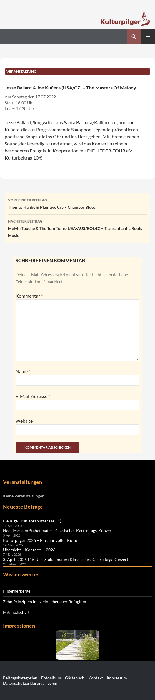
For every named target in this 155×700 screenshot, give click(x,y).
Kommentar (29, 295)
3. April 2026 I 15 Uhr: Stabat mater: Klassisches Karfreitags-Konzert (65, 559)
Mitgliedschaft (16, 612)
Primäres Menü (148, 36)
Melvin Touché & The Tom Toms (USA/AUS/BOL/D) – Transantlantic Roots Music (77, 228)
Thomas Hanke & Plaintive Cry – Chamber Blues (77, 203)
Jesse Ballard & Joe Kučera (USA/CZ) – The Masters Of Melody (70, 87)
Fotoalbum (51, 677)
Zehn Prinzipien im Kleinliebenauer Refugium (44, 601)
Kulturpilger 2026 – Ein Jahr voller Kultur (41, 540)
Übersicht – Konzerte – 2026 (29, 549)
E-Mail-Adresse (33, 396)
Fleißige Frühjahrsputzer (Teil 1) (32, 520)
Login (52, 683)
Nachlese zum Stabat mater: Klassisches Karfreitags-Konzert (58, 530)
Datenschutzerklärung (23, 683)
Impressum (117, 677)
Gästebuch (74, 677)
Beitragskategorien (20, 677)
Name (23, 371)
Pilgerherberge (16, 590)
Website (24, 421)
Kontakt (95, 677)
